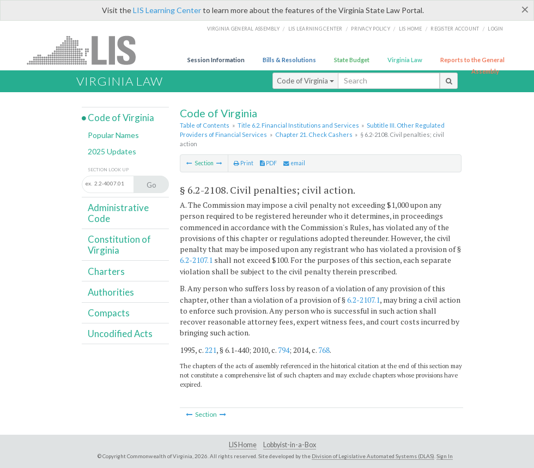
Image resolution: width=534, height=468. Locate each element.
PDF (268, 163)
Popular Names (113, 135)
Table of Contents (204, 125)
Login (495, 29)
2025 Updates (112, 151)
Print (243, 163)
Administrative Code (118, 213)
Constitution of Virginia (119, 244)
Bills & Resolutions (289, 59)
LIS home (410, 29)
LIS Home (243, 445)
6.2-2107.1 (196, 260)
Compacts (109, 313)
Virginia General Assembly (243, 29)
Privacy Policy (370, 29)
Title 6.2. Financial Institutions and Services (298, 125)
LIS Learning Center (167, 10)
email (294, 163)
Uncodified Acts (120, 333)
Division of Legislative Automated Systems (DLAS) (373, 456)
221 (210, 350)
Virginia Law (404, 59)
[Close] (525, 9)
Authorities (111, 292)
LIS (87, 50)
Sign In (444, 456)
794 (283, 350)
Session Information (216, 59)
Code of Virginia (305, 80)
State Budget (351, 59)
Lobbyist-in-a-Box (289, 445)
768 (324, 350)
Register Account (454, 29)
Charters (106, 271)
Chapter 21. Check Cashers (314, 134)
